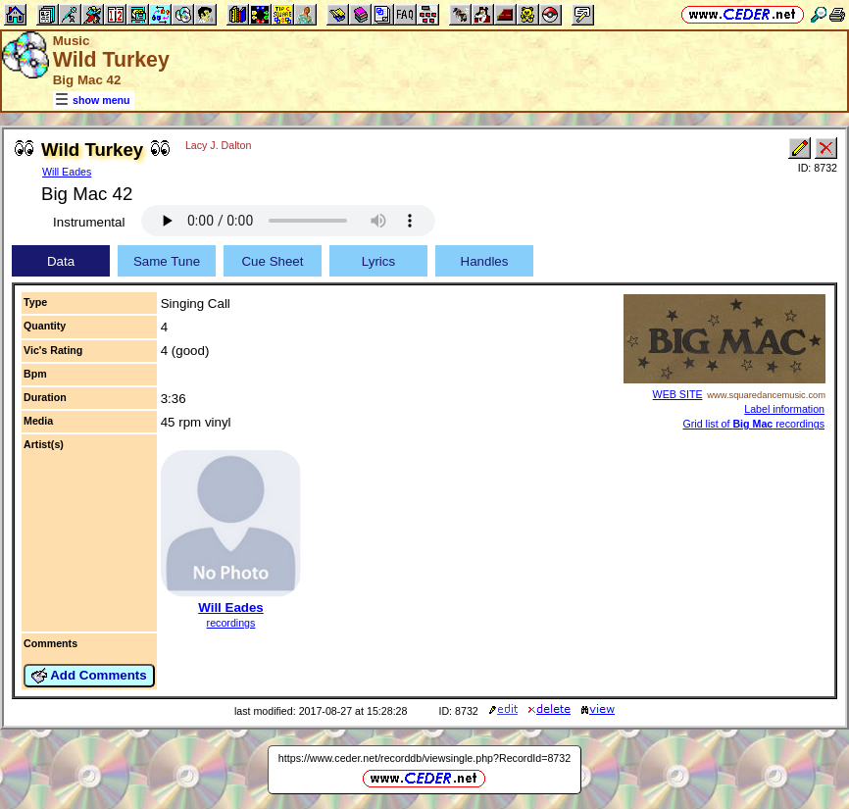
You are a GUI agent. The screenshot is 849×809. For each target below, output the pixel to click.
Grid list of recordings (753, 424)
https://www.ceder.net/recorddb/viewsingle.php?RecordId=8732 (424, 758)
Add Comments (89, 675)
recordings (231, 623)
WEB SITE (678, 394)
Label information (784, 409)
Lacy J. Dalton (218, 145)
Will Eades (66, 171)
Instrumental (89, 222)
